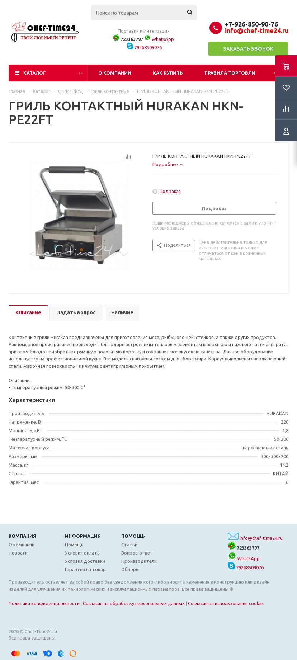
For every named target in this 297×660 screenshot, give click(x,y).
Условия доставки (85, 561)
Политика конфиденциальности (44, 603)
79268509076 (144, 47)
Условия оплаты (83, 552)
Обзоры (130, 569)
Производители (139, 561)
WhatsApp (159, 39)
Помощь (133, 535)
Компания (22, 535)
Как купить (168, 72)
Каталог (34, 72)
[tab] (167, 164)
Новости (18, 552)
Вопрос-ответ (137, 552)
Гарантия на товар (85, 569)
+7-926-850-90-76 (251, 24)
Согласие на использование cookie (225, 603)
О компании (114, 72)
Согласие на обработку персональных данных (134, 603)
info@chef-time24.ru (261, 538)
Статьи (129, 544)
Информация (83, 535)
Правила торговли (229, 72)
